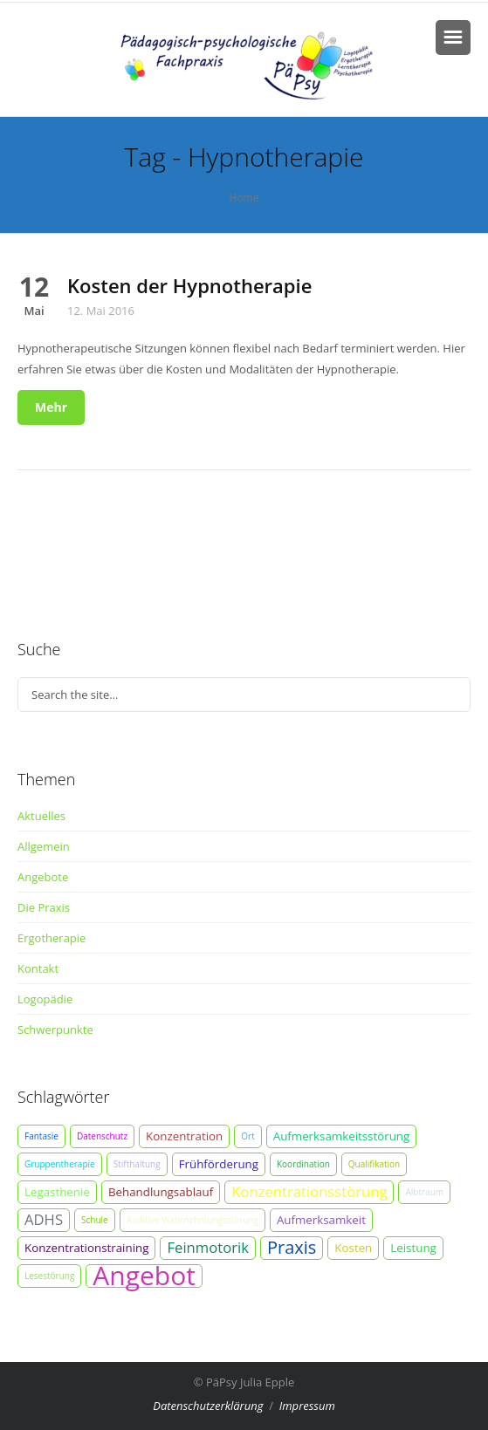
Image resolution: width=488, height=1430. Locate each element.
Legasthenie (57, 1192)
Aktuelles (41, 816)
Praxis (291, 1247)
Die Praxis (43, 907)
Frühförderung (218, 1164)
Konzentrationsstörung (309, 1191)
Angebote (42, 877)
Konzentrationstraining (86, 1248)
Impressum (307, 1405)
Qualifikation (374, 1164)
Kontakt (37, 968)
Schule (94, 1220)
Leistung (413, 1248)
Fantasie (41, 1136)
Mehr (51, 407)
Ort (247, 1136)
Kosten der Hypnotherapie (189, 285)
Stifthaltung (137, 1164)
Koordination (303, 1164)
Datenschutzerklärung (208, 1405)
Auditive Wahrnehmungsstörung (192, 1220)
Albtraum (424, 1192)
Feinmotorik (208, 1247)
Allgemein (43, 846)
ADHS (43, 1219)
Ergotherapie (51, 938)
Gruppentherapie (59, 1164)
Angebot (144, 1276)
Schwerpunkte (55, 1029)
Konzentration (184, 1136)
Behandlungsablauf (160, 1192)
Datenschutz (102, 1136)
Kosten (353, 1248)
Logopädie (44, 999)
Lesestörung (49, 1275)
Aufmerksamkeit (321, 1220)
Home (244, 197)
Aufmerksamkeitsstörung (341, 1136)
